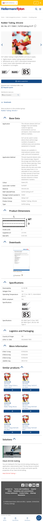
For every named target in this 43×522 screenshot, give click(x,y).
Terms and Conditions (21, 489)
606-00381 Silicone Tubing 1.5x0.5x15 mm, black (30, 380)
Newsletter (21, 495)
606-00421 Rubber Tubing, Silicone (12, 400)
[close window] (40, 3)
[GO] (36, 9)
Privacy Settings (10, 504)
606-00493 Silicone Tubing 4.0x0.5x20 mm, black (12, 422)
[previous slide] (2, 45)
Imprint (33, 489)
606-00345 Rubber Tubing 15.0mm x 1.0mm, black (12, 380)
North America (10, 3)
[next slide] (41, 45)
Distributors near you (7, 92)
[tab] (21, 118)
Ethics (10, 491)
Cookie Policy (23, 493)
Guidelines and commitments (23, 491)
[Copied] (35, 26)
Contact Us (8, 489)
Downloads (6, 102)
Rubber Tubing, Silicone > (9, 110)
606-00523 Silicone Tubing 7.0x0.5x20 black (30, 422)
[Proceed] (36, 2)
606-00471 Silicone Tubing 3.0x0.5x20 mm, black (30, 401)
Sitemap (33, 493)
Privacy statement (11, 493)
